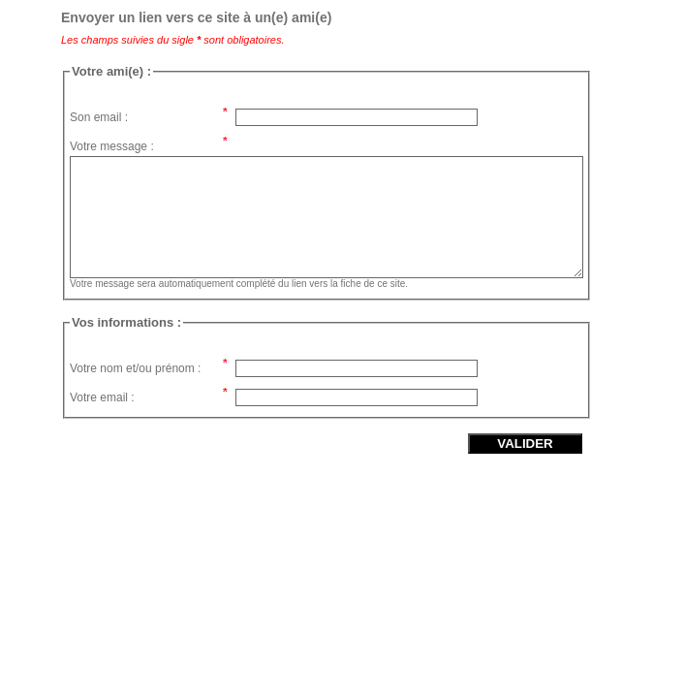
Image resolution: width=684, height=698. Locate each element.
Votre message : (112, 146)
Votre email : (102, 397)
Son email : (99, 117)
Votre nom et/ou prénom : (135, 368)
